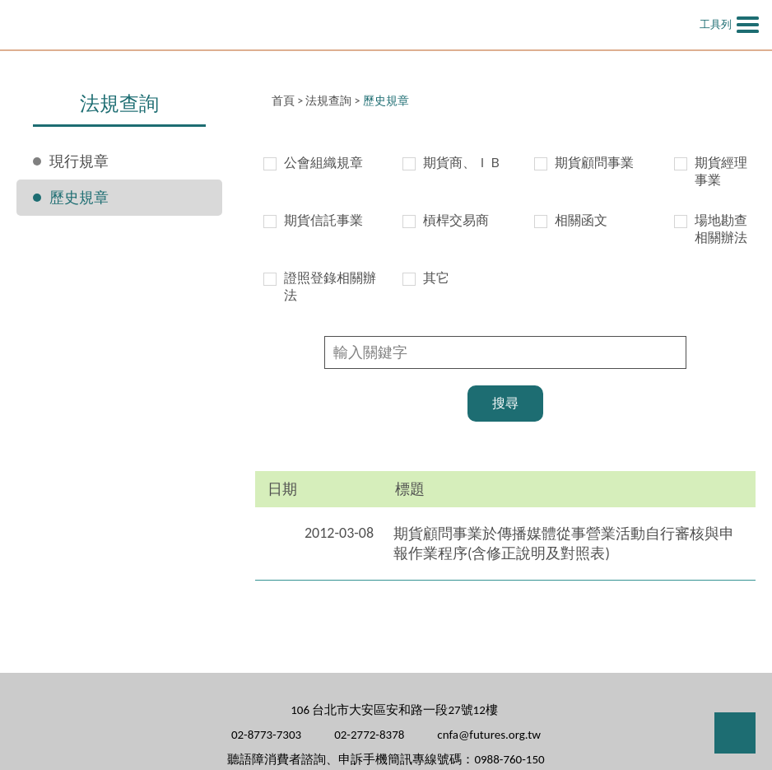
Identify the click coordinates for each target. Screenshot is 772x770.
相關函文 (581, 220)
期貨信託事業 (323, 220)
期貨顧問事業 (594, 162)
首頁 (283, 101)
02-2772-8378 (369, 734)
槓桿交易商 (456, 220)
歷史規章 (79, 198)
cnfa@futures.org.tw (489, 734)
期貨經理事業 (721, 171)
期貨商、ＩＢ (462, 162)
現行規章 (79, 161)
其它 (436, 278)
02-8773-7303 (266, 734)
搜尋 (505, 403)
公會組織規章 (323, 162)
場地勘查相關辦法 (721, 228)
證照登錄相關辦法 (330, 286)
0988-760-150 (509, 759)
